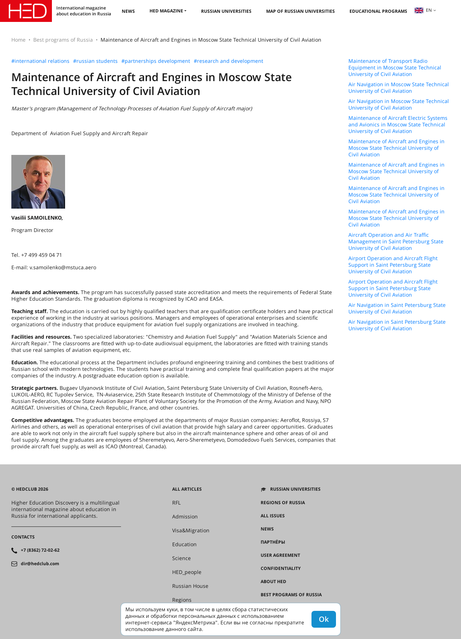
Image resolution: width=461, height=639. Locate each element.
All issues (273, 516)
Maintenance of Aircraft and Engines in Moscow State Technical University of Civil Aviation (396, 148)
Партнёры (273, 542)
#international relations (40, 61)
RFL (176, 502)
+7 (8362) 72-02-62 (40, 550)
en (423, 10)
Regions (182, 600)
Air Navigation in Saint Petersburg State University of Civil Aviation (397, 308)
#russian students (95, 61)
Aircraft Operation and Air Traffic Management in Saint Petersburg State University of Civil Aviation (395, 241)
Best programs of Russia (63, 39)
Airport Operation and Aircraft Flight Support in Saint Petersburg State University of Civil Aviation (393, 265)
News (128, 11)
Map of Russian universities (300, 11)
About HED (273, 582)
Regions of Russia (283, 503)
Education (184, 544)
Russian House (190, 586)
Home (18, 39)
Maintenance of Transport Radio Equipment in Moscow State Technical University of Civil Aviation (394, 67)
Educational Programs (378, 11)
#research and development (228, 61)
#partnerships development (155, 61)
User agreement (280, 555)
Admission (185, 516)
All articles (187, 489)
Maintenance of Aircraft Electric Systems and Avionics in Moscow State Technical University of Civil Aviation (397, 124)
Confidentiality (281, 568)
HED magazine (166, 11)
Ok (324, 619)
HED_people (186, 572)
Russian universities (226, 11)
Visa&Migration (190, 530)
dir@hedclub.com (40, 564)
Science (181, 558)
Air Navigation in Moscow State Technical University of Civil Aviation (398, 87)
